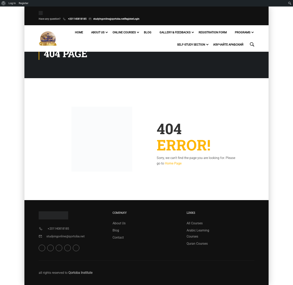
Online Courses (124, 32)
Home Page (173, 163)
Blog (147, 32)
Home (79, 32)
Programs (242, 32)
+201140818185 (76, 19)
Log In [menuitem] (12, 3)
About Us (97, 32)
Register (129, 19)
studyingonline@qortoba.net (109, 19)
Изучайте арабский (228, 44)
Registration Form (213, 32)
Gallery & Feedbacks (175, 32)
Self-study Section (191, 44)
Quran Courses (197, 244)
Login (136, 19)
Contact (118, 237)
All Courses (195, 223)
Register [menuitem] (23, 3)
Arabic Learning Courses (198, 233)
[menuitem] (3, 3)
